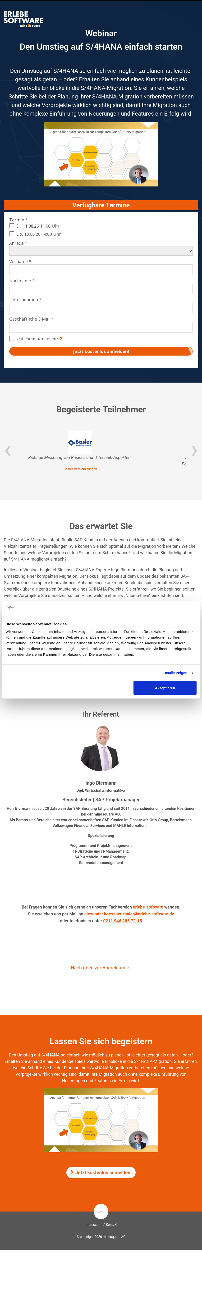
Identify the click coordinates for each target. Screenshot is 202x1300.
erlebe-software (148, 906)
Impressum (93, 1225)
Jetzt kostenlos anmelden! (101, 1172)
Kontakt (111, 1225)
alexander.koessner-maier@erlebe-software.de (129, 913)
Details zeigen (175, 673)
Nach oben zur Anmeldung (101, 968)
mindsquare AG (114, 1237)
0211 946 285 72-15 (122, 920)
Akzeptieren (165, 688)
